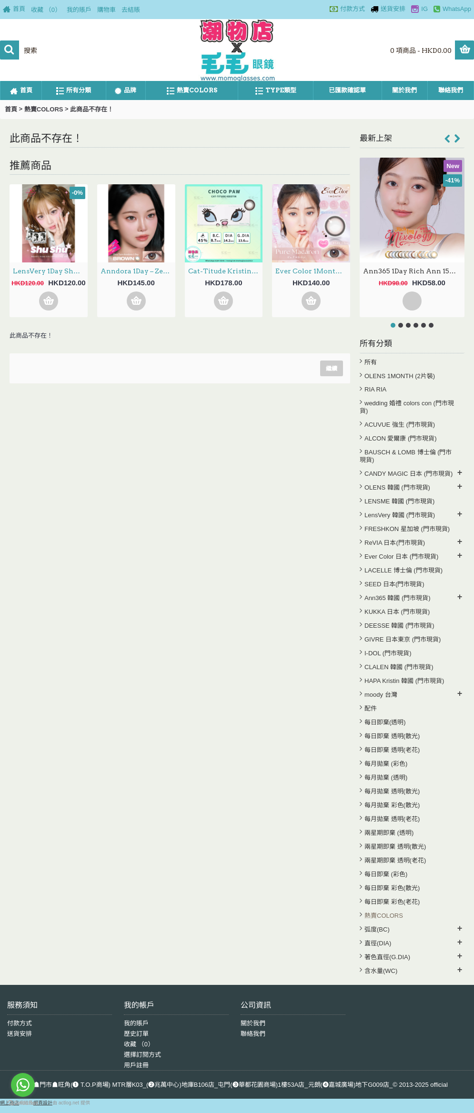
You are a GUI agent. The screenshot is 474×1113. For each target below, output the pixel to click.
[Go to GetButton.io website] (23, 1103)
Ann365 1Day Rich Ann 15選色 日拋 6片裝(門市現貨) (413, 271)
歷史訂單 (136, 1033)
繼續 (331, 368)
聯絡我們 (253, 1033)
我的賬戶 (136, 1023)
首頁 (11, 109)
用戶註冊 (136, 1065)
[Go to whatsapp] (23, 1085)
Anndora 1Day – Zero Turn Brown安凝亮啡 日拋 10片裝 (138, 271)
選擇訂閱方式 (142, 1054)
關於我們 (253, 1023)
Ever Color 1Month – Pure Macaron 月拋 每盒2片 (312, 271)
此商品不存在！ (91, 109)
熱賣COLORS (43, 109)
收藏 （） (139, 1044)
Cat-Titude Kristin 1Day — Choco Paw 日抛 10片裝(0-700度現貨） (225, 271)
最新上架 (376, 138)
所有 (370, 362)
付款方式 (19, 1023)
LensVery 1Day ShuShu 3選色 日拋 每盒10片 (50, 271)
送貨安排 (19, 1033)
